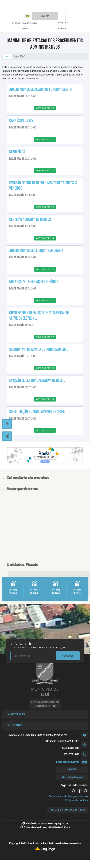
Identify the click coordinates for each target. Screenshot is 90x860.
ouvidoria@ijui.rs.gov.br (67, 762)
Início (7, 56)
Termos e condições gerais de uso (68, 796)
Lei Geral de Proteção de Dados (67, 809)
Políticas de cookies (76, 800)
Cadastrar (67, 655)
